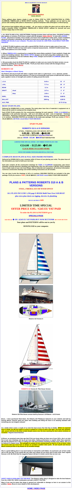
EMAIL (9, 484)
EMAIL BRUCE (47, 36)
